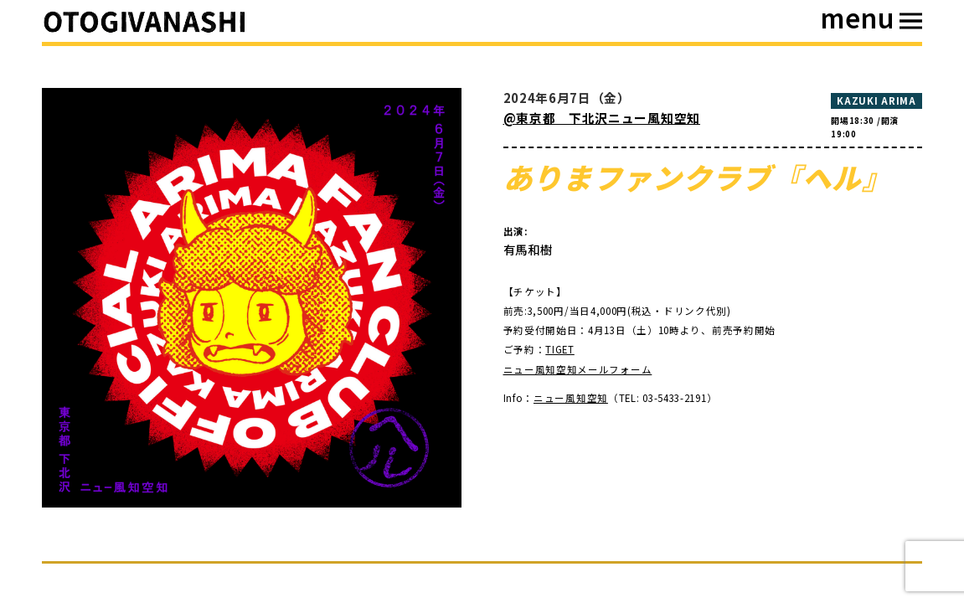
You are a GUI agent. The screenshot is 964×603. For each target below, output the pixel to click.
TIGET (560, 349)
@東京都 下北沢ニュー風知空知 (602, 117)
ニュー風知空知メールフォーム (577, 369)
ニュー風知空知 (571, 398)
